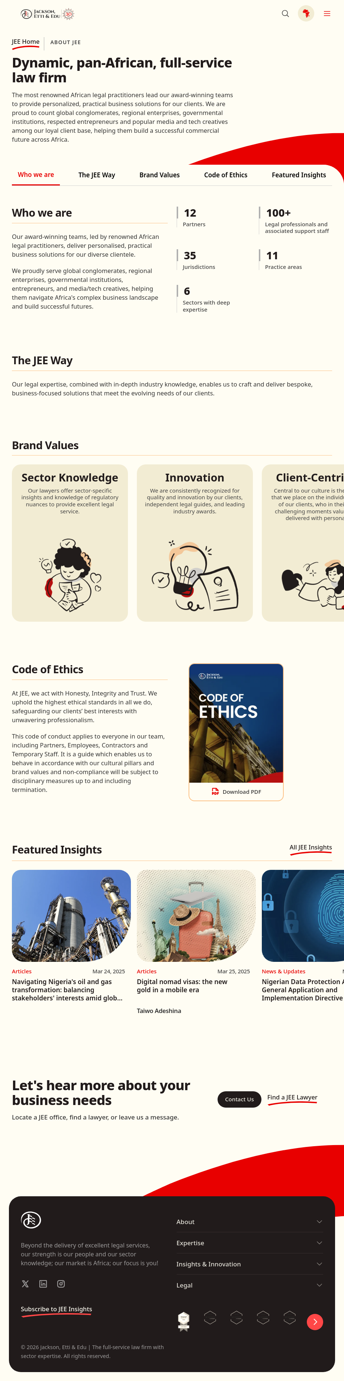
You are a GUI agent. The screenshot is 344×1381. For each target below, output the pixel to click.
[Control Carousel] (315, 1322)
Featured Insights (299, 175)
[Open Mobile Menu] (327, 13)
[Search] (285, 13)
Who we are (36, 174)
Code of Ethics (226, 175)
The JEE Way (96, 175)
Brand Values (159, 175)
